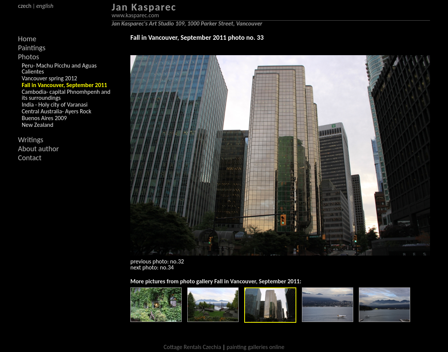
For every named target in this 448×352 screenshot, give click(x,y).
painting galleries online (255, 346)
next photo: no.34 (152, 267)
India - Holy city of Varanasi (55, 104)
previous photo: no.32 (157, 261)
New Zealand (37, 124)
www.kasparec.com (135, 15)
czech (24, 5)
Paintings (31, 47)
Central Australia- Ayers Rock (56, 111)
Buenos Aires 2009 (44, 118)
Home (27, 38)
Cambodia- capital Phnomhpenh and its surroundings (66, 94)
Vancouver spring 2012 (49, 78)
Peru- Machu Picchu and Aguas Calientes (59, 68)
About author (38, 148)
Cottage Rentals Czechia (192, 346)
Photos (28, 56)
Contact (30, 157)
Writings (30, 139)
